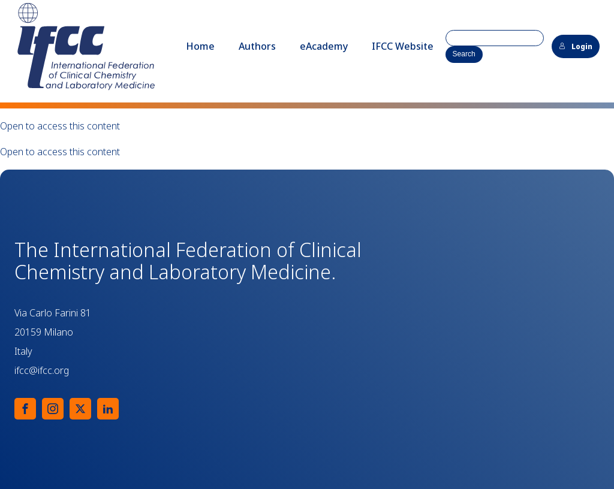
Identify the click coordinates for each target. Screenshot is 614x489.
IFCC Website (403, 46)
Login (575, 46)
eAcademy (324, 46)
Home (200, 46)
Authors (257, 46)
